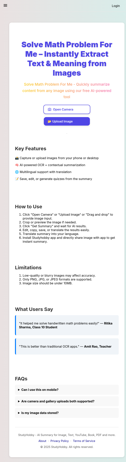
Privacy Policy (60, 441)
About (42, 441)
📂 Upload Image (60, 121)
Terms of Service (84, 441)
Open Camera (60, 109)
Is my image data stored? (40, 413)
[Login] (115, 6)
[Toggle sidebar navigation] (5, 5)
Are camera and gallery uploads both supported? (57, 401)
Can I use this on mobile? (40, 390)
